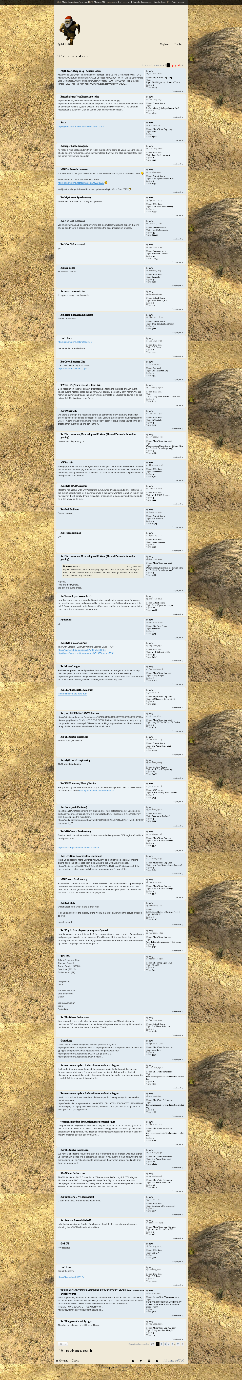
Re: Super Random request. (74, 145)
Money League (158, 675)
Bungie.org (144, 2)
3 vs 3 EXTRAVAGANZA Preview (166, 722)
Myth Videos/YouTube (161, 652)
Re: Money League (70, 666)
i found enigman (158, 542)
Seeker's (77, 2)
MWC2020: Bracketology (162, 840)
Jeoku (163, 2)
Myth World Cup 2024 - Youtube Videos (163, 82)
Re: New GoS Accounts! (73, 220)
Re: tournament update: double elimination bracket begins (89, 1065)
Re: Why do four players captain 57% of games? (84, 930)
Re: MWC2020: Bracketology (76, 831)
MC (103, 2)
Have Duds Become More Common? (167, 865)
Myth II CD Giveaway (161, 495)
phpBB (111, 1368)
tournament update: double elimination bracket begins (165, 1077)
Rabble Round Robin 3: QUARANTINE (163, 912)
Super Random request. (161, 155)
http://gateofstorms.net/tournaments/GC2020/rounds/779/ (85, 653)
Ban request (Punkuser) (161, 816)
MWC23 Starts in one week (163, 178)
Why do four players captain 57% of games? (163, 942)
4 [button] (174, 65)
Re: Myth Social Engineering (75, 760)
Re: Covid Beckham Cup (73, 361)
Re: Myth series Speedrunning (76, 197)
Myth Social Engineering (162, 769)
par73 (151, 71)
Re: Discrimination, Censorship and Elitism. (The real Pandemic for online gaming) (98, 436)
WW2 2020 (158, 790)
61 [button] (179, 65)
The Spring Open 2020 (162, 963)
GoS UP (155, 1253)
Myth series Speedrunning (162, 206)
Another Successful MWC (162, 1229)
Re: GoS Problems (70, 509)
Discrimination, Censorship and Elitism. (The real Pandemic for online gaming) (164, 447)
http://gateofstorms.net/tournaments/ (96, 790)
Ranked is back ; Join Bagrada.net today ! (162, 108)
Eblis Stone (157, 153)
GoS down (156, 1276)
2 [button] (170, 65)
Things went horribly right (162, 1330)
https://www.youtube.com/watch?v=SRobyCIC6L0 (82, 650)
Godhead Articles (160, 767)
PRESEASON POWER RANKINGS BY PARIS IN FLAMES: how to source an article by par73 (164, 1304)
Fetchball (157, 368)
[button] (164, 65)
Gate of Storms (159, 103)
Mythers (97, 2)
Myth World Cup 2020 (162, 441)
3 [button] (172, 65)
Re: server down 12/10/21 (73, 291)
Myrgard (85, 2)
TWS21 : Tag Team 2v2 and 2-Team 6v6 (163, 396)
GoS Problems (157, 518)
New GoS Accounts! (160, 230)
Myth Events (67, 2)
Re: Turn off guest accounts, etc (76, 596)
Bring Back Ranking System (163, 324)
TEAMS (155, 965)
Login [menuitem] (178, 44)
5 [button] (175, 65)
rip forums (156, 629)
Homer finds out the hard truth (72, 693)
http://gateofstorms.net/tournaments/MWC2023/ (81, 126)
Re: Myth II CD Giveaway (74, 485)
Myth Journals (133, 2)
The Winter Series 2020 (161, 746)
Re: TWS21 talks (69, 410)
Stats (154, 131)
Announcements (159, 227)
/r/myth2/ (117, 2)
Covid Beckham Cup (160, 371)
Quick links (64, 44)
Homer (69, 566)
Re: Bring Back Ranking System (77, 314)
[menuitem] (157, 1361)
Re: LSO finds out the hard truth (77, 689)
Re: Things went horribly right (76, 1321)
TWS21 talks (157, 420)
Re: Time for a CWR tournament (77, 1196)
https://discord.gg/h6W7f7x (71, 1277)
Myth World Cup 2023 (162, 129)
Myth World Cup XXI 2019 (164, 1227)
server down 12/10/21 (160, 300)
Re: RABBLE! (68, 902)
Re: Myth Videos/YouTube (74, 643)
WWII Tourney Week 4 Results (164, 792)
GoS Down (156, 347)
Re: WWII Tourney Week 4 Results (78, 783)
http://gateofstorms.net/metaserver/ (75, 342)
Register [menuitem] (164, 44)
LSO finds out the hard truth (163, 699)
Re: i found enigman (71, 532)
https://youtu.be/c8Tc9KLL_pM (72, 368)
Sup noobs (156, 277)
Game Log (156, 1050)
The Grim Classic (160, 626)
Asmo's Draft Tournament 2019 (166, 1297)
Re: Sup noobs (68, 267)
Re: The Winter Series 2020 (75, 736)
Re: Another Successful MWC (76, 1220)
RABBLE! (156, 914)
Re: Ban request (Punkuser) (74, 807)
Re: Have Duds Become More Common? (81, 856)
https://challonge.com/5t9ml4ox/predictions (78, 847)
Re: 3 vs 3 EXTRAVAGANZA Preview (80, 713)
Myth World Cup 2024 (162, 77)
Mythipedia (155, 2)
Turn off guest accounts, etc (163, 605)
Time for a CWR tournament (163, 1206)
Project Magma (177, 2)
